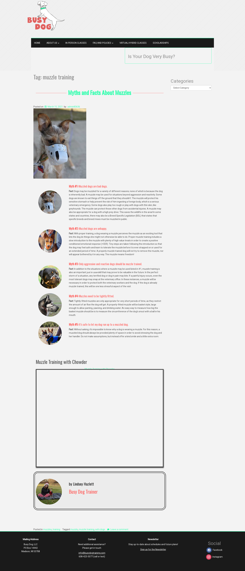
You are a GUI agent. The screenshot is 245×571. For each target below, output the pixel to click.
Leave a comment (119, 529)
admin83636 (74, 106)
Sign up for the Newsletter (153, 549)
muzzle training (86, 529)
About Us (53, 43)
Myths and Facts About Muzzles (99, 92)
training (56, 529)
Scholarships (161, 43)
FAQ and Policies (103, 43)
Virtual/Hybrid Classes (133, 43)
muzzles (47, 529)
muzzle (74, 529)
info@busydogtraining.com (92, 553)
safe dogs (100, 529)
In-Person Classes (76, 43)
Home (37, 43)
